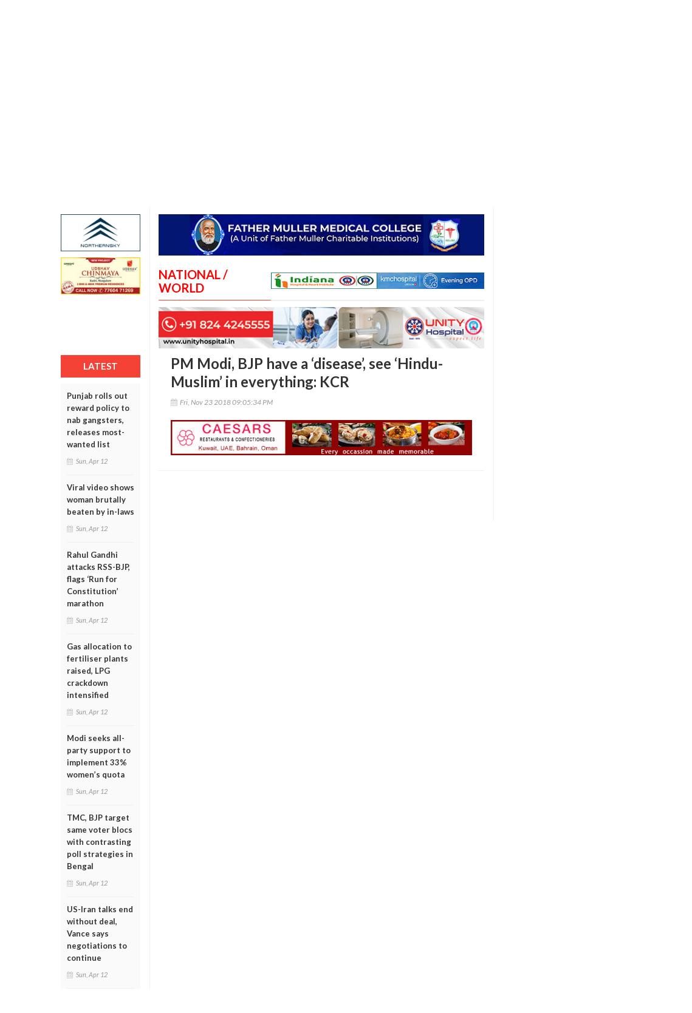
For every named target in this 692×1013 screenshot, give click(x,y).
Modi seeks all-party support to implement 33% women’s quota (99, 756)
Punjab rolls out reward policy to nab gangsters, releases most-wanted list (98, 420)
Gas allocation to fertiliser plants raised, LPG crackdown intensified (99, 671)
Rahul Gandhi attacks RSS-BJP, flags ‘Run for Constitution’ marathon (98, 579)
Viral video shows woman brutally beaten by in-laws (100, 500)
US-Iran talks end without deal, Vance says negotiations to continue (100, 933)
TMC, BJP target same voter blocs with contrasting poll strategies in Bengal (100, 842)
